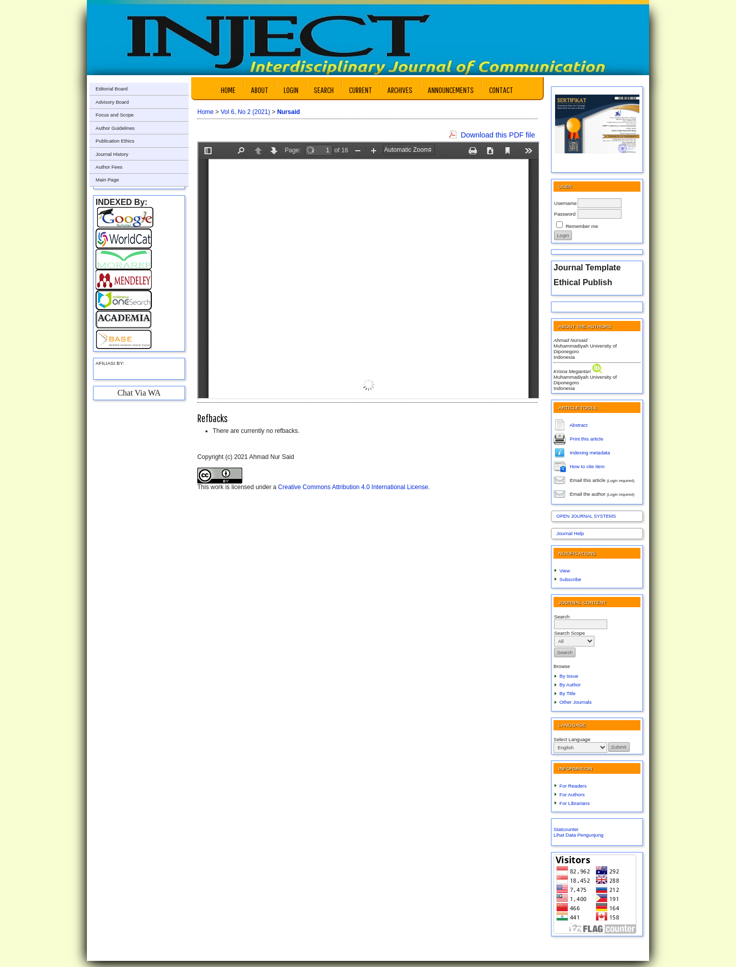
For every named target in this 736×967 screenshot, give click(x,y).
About (259, 90)
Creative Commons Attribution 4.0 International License (353, 487)
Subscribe (571, 579)
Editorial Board (112, 88)
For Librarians (575, 803)
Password (565, 214)
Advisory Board (112, 102)
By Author (570, 684)
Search (324, 90)
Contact (501, 90)
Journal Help (570, 533)
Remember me (582, 226)
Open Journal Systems (586, 516)
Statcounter (566, 829)
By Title (568, 693)
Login (291, 90)
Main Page (107, 179)
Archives (399, 90)
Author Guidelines (115, 128)
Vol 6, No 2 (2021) (245, 112)
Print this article (587, 438)
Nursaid (288, 112)
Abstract (578, 424)
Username (565, 203)
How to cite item (587, 466)
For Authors (572, 794)
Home (228, 90)
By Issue (569, 676)
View (565, 570)
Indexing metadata (590, 452)
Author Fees (109, 167)
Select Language (572, 739)
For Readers (573, 786)
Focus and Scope (115, 115)
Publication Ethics (115, 141)
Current (360, 90)
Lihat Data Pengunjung (579, 835)
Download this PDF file (498, 135)
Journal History (112, 154)
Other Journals (576, 702)
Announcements (451, 90)
